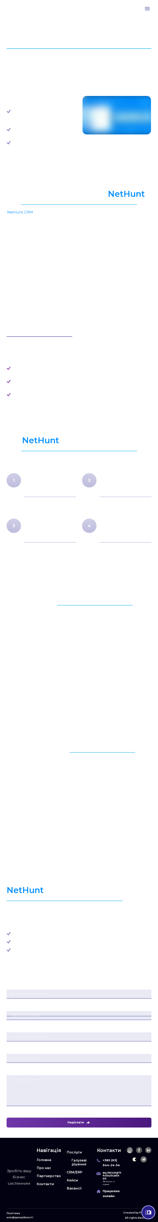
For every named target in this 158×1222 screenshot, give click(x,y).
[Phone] (98, 1160)
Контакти (45, 1184)
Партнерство (49, 1176)
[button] (130, 1150)
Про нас (44, 1168)
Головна (44, 1160)
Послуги (74, 1152)
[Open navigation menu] (147, 9)
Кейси (72, 1180)
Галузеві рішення (79, 1162)
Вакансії (74, 1188)
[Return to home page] (18, 8)
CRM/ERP (74, 1172)
